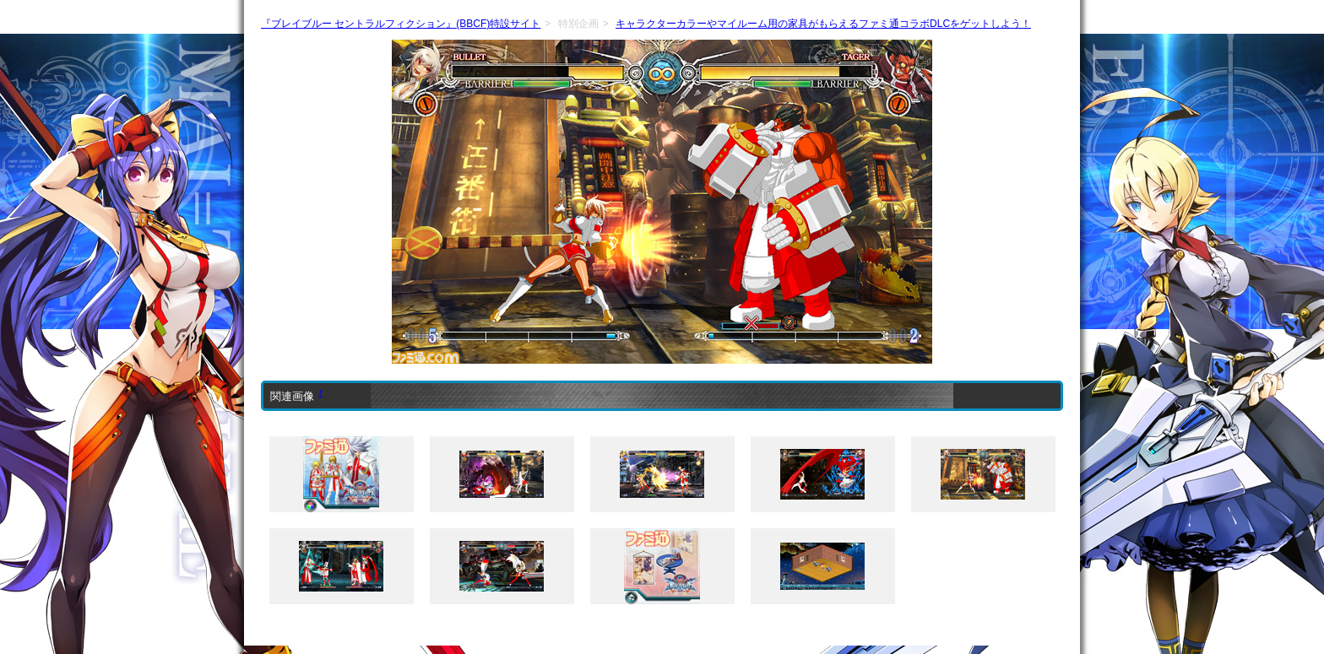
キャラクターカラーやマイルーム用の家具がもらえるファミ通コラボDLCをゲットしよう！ (823, 24)
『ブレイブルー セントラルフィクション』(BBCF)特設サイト (400, 24)
